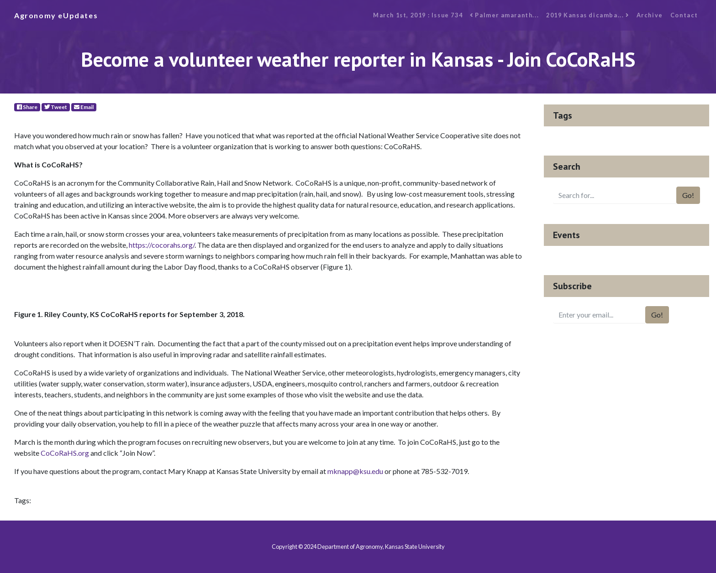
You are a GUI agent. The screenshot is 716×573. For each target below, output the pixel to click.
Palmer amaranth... (504, 15)
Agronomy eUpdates (56, 15)
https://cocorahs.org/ (162, 244)
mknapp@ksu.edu (355, 471)
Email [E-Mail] (84, 107)
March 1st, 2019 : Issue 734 (418, 15)
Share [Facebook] (27, 107)
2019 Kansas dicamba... (587, 15)
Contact (684, 15)
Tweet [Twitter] (55, 107)
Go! (688, 195)
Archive (650, 15)
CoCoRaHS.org (65, 452)
